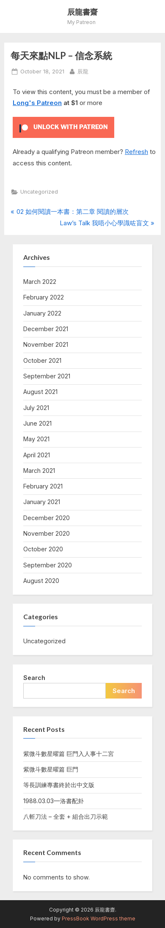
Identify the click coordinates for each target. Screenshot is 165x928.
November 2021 (45, 344)
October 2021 (42, 360)
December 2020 (46, 517)
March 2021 (39, 470)
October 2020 (43, 549)
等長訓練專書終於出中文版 (58, 784)
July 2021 (36, 407)
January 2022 (42, 313)
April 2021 (36, 455)
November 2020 (46, 533)
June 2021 (37, 423)
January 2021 (41, 501)
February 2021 (43, 486)
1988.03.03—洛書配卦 (53, 800)
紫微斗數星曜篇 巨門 (50, 769)
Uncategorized (39, 192)
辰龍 (82, 71)
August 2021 (40, 391)
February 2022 (43, 297)
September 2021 (46, 376)
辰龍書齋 (82, 11)
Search (34, 677)
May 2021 (36, 438)
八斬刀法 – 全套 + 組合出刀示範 (65, 816)
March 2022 (39, 281)
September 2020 (47, 565)
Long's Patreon (37, 103)
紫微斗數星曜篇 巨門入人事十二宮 (68, 753)
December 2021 (45, 328)
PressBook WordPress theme (98, 918)
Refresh (136, 152)
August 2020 (41, 580)
